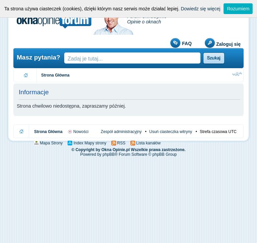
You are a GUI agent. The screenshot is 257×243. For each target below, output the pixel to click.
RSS (120, 143)
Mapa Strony (51, 143)
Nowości (80, 131)
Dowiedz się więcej (200, 8)
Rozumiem (238, 8)
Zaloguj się (228, 44)
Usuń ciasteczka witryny (170, 131)
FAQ (187, 43)
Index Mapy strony (89, 143)
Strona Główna (55, 75)
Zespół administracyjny (121, 131)
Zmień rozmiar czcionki (237, 74)
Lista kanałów (148, 143)
